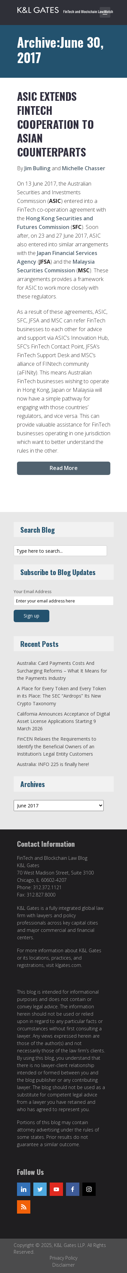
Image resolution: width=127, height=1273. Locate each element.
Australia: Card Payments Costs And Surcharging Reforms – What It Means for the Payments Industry (62, 670)
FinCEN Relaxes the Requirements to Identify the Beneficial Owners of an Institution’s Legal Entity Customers (56, 746)
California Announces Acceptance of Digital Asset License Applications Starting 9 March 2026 (63, 721)
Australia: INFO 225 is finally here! (53, 764)
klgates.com (68, 965)
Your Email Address (32, 591)
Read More (64, 468)
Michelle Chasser (83, 168)
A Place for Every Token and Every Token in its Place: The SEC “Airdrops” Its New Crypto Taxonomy (61, 696)
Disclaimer (63, 1265)
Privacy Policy (63, 1258)
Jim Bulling (37, 168)
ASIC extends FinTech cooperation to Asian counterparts (55, 123)
